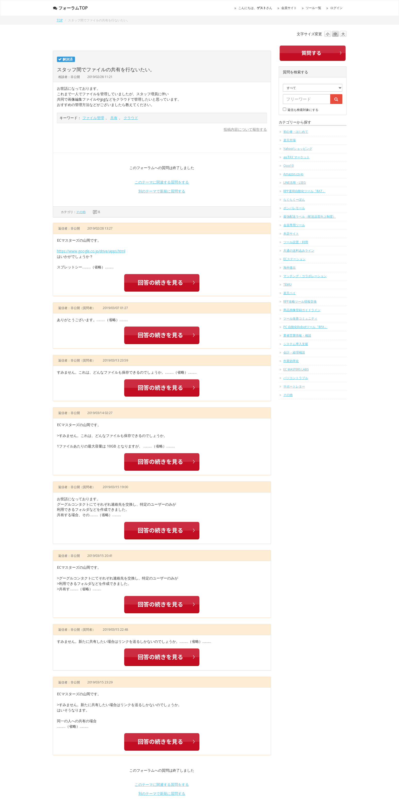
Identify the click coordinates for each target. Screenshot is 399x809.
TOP (60, 20)
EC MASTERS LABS (296, 369)
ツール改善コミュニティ (300, 318)
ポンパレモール (294, 208)
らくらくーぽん (294, 199)
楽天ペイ (289, 293)
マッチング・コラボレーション (305, 276)
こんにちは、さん (255, 8)
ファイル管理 (93, 117)
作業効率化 (291, 361)
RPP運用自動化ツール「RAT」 (304, 191)
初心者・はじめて (295, 131)
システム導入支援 (295, 344)
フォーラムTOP (70, 8)
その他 (81, 212)
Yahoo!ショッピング (297, 148)
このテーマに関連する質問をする (162, 182)
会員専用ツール (294, 225)
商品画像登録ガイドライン (301, 310)
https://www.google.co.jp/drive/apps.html (91, 251)
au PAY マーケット (296, 157)
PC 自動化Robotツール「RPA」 (305, 327)
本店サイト (291, 233)
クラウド (131, 117)
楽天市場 (289, 140)
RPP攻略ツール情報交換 (300, 301)
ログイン (336, 8)
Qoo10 (288, 165)
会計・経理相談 (294, 352)
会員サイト (289, 8)
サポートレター (294, 386)
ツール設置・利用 (295, 242)
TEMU (287, 284)
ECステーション (294, 259)
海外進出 (289, 267)
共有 (113, 117)
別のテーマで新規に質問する (161, 191)
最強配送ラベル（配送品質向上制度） (309, 216)
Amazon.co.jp (293, 174)
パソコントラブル (295, 378)
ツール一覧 (313, 8)
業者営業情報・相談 (297, 335)
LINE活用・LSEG (294, 182)
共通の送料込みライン (298, 250)
